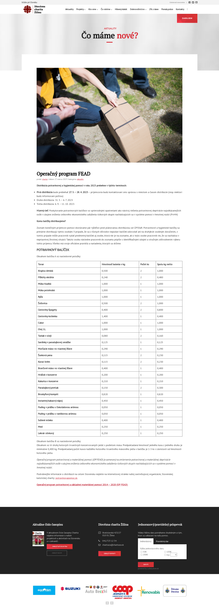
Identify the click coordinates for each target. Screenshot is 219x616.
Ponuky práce (167, 9)
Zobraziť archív (57, 553)
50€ (145, 551)
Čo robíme (106, 9)
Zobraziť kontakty (109, 553)
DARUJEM (187, 18)
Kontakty (180, 9)
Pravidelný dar (162, 541)
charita (44, 179)
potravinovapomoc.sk (66, 478)
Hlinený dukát (121, 9)
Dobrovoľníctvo (138, 9)
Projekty (81, 9)
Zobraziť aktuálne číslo (59, 546)
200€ (145, 554)
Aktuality (69, 9)
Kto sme (93, 9)
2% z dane (153, 9)
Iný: (168, 554)
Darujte (145, 564)
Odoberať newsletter (177, 2)
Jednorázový (145, 541)
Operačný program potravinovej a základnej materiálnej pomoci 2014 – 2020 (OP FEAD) (82, 484)
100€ (169, 551)
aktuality (80, 179)
